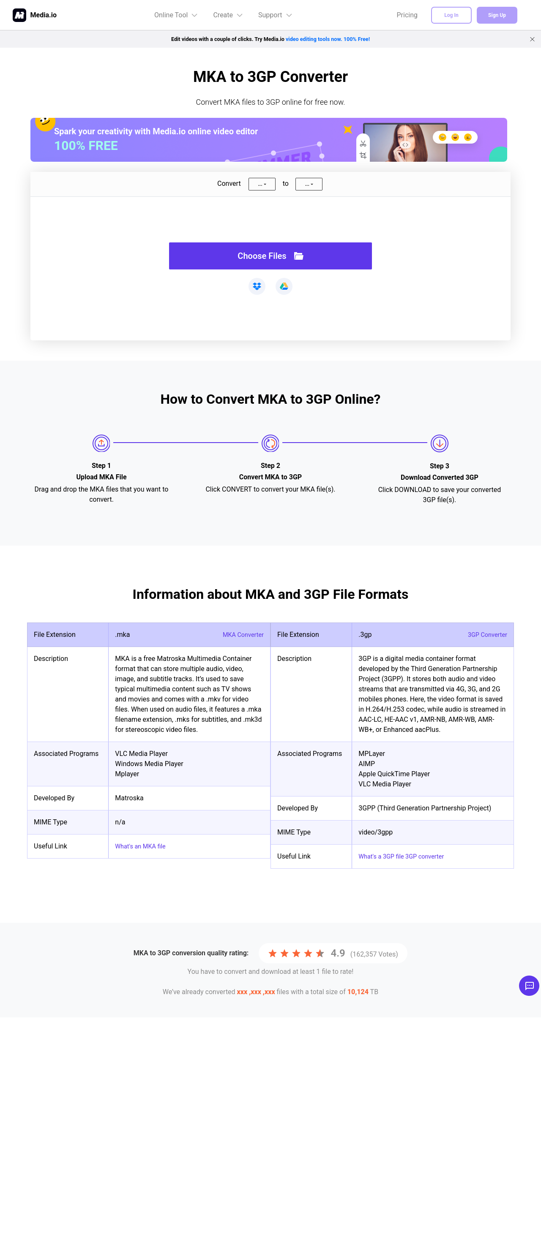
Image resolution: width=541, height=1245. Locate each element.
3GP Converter (485, 635)
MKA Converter (241, 635)
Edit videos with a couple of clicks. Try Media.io (270, 38)
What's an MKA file (143, 846)
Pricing (407, 15)
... (260, 184)
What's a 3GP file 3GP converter (406, 856)
